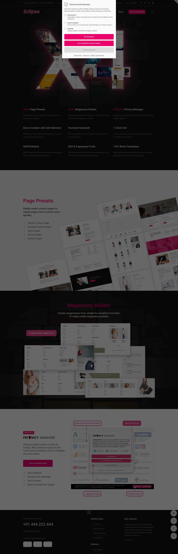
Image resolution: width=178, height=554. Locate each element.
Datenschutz (78, 55)
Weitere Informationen (97, 55)
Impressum (86, 55)
